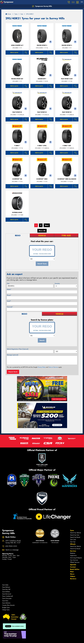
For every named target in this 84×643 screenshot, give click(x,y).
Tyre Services (74, 560)
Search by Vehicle (75, 533)
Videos (72, 576)
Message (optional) (12, 355)
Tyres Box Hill (6, 589)
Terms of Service (53, 367)
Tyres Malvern (6, 603)
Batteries (72, 553)
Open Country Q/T (17, 45)
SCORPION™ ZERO (41, 179)
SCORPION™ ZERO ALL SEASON (67, 179)
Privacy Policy (41, 367)
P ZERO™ (17, 145)
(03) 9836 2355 (11, 546)
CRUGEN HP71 (42, 79)
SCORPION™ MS (17, 179)
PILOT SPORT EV (17, 112)
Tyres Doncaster (7, 598)
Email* (9, 301)
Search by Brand (75, 537)
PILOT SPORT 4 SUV (67, 79)
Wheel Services (74, 562)
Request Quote (13, 372)
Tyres (72, 530)
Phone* (9, 295)
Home (8, 14)
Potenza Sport (17, 212)
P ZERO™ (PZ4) (41, 145)
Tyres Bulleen (6, 592)
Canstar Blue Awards (8, 605)
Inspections (73, 555)
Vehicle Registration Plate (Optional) (17, 349)
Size (8, 283)
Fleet (72, 572)
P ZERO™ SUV (67, 145)
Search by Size (74, 535)
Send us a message (11, 550)
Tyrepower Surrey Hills (42, 6)
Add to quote (14, 52)
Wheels (73, 544)
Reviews (73, 579)
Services (73, 551)
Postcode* (10, 307)
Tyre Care (73, 539)
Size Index (5, 585)
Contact (73, 567)
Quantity (57, 283)
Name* (9, 289)
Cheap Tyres (5, 610)
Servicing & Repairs (76, 558)
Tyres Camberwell (7, 596)
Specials (73, 565)
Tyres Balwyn (6, 587)
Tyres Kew (5, 601)
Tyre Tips (72, 542)
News (72, 574)
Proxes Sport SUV (17, 79)
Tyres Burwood (6, 594)
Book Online (74, 569)
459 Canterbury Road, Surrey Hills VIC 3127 (13, 542)
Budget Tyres (6, 607)
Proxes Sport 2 (42, 45)
